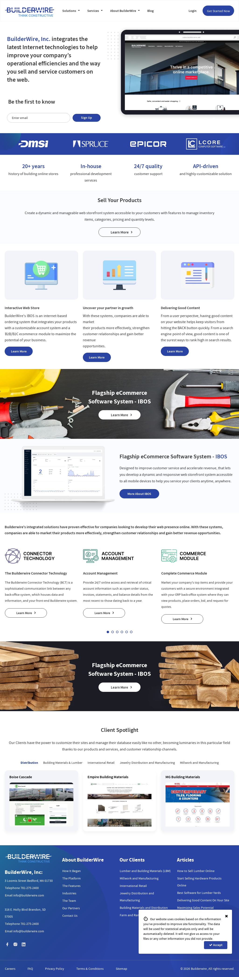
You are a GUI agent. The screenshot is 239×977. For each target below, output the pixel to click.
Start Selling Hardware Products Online (199, 881)
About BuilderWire (125, 11)
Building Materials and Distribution (144, 908)
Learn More (120, 232)
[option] (33, 144)
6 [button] (131, 632)
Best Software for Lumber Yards (199, 893)
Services (95, 11)
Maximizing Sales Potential (195, 908)
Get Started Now (218, 11)
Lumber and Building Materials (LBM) (145, 871)
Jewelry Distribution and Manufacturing (147, 763)
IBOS (31, 316)
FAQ (30, 969)
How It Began (71, 871)
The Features (71, 886)
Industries (69, 893)
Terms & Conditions (90, 969)
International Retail (101, 763)
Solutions (71, 11)
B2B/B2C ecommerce (21, 334)
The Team (69, 901)
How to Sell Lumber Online (195, 871)
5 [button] (126, 632)
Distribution (29, 763)
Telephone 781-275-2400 (22, 888)
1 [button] (107, 632)
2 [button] (112, 632)
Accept (215, 945)
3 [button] (117, 632)
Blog (150, 11)
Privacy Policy (54, 969)
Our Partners (71, 908)
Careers (10, 969)
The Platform (71, 878)
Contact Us (69, 915)
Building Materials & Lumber (62, 763)
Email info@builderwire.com (24, 895)
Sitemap (121, 969)
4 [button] (122, 632)
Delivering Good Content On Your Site (203, 900)
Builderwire (199, 969)
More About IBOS (139, 494)
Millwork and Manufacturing (199, 763)
